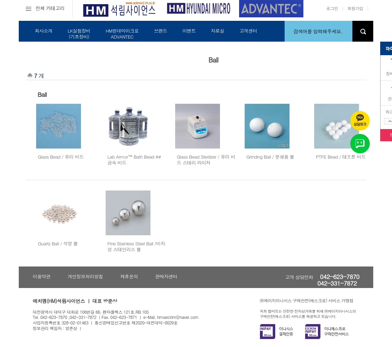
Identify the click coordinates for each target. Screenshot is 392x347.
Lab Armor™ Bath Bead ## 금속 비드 (134, 159)
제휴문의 (129, 276)
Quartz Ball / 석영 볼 (57, 243)
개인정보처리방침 (85, 276)
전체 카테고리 (45, 8)
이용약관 (41, 276)
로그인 (332, 8)
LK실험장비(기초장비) (79, 33)
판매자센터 (166, 276)
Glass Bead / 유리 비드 (61, 156)
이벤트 (189, 30)
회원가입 (356, 8)
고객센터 (248, 30)
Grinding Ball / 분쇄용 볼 (270, 156)
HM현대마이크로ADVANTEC (122, 33)
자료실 (217, 30)
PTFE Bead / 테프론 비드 (341, 156)
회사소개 (43, 30)
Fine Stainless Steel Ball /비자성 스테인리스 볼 (136, 246)
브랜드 (160, 30)
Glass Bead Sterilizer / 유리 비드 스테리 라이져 (206, 159)
